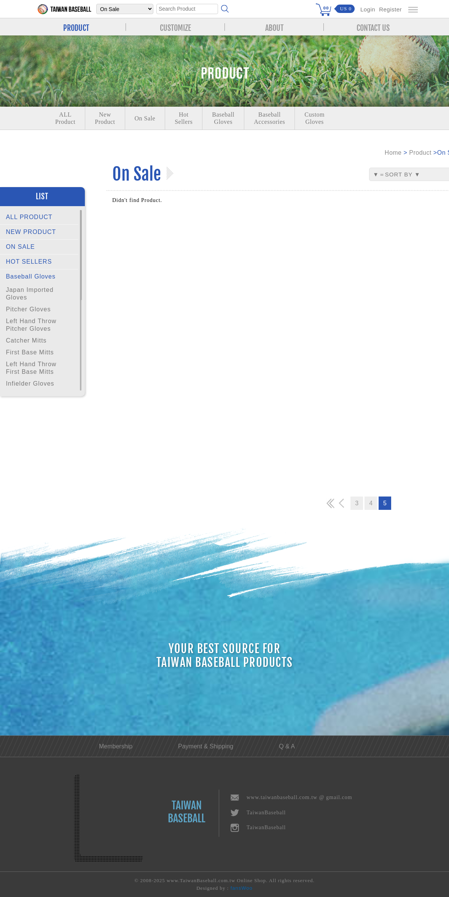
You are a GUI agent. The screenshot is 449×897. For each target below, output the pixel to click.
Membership (115, 746)
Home (393, 152)
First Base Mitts (30, 352)
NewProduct (105, 118)
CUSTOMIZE (175, 27)
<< (330, 503)
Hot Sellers (184, 118)
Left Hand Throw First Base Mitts (31, 368)
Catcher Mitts (26, 340)
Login (367, 9)
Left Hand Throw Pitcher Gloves (31, 325)
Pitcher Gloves (28, 309)
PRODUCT (76, 27)
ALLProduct (65, 118)
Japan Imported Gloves (29, 294)
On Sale (145, 118)
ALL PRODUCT (29, 217)
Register (390, 9)
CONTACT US (373, 27)
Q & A (287, 746)
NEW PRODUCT (31, 232)
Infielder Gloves (30, 383)
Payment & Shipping (205, 746)
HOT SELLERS (29, 261)
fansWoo (242, 888)
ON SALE (20, 246)
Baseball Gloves (31, 276)
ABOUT (274, 27)
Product (420, 152)
